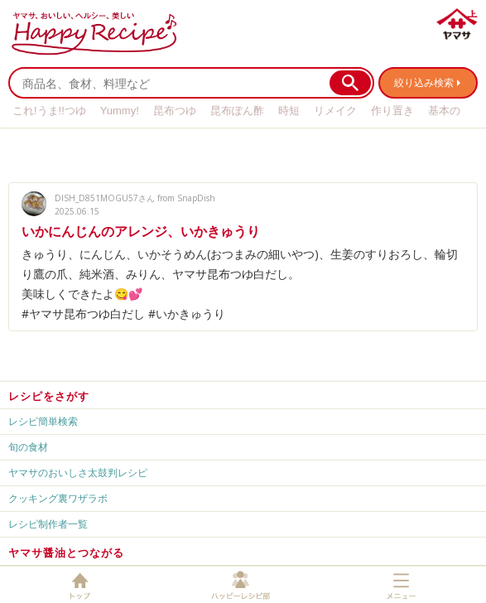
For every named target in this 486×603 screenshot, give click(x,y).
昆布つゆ (174, 110)
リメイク (335, 110)
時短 (289, 110)
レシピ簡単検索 (43, 421)
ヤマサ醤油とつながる (66, 552)
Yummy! (119, 110)
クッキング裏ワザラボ (58, 498)
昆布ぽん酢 (237, 110)
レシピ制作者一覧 (48, 524)
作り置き (392, 110)
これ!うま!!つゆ (49, 110)
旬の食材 (28, 447)
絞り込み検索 (424, 82)
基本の (444, 110)
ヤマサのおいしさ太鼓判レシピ (77, 473)
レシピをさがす (48, 395)
